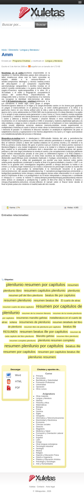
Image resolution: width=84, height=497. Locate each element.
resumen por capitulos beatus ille (59, 351)
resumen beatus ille (46, 300)
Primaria (39, 376)
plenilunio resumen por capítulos (35, 284)
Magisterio (40, 429)
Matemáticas (41, 405)
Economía (40, 422)
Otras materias (42, 396)
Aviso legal (50, 487)
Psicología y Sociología (45, 462)
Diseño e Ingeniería (44, 457)
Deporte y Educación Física (47, 455)
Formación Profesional (45, 382)
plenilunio (74, 290)
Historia (39, 400)
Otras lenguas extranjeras (46, 444)
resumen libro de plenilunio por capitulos (42, 327)
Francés (39, 435)
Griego (39, 442)
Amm (7, 54)
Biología (39, 407)
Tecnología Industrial (44, 446)
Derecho (39, 427)
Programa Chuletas (21, 61)
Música (39, 451)
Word (13, 375)
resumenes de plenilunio (34, 322)
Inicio (4, 50)
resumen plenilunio (17, 300)
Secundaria (40, 378)
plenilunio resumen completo (56, 340)
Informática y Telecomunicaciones (50, 418)
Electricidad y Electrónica (46, 420)
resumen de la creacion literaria (36, 313)
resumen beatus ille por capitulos (44, 331)
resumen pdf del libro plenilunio (26, 295)
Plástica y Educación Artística (48, 459)
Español (39, 438)
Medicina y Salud (43, 431)
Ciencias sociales (43, 424)
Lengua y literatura (29, 50)
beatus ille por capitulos (60, 295)
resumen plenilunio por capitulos (34, 345)
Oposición (40, 387)
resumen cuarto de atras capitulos (18, 307)
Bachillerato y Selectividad (47, 380)
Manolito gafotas (45, 336)
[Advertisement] (42, 38)
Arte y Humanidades (44, 464)
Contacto (40, 487)
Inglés (38, 414)
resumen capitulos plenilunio (44, 290)
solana (13, 322)
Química (39, 411)
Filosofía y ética (42, 403)
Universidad (41, 385)
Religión (39, 453)
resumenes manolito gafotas (31, 318)
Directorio (13, 50)
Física (38, 409)
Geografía (40, 416)
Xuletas (32, 487)
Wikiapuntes (40, 491)
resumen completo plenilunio (22, 340)
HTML (14, 381)
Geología (40, 448)
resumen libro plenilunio (67, 336)
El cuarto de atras (70, 300)
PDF (13, 387)
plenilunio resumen (42, 357)
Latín (38, 440)
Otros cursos (41, 389)
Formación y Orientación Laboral (49, 433)
